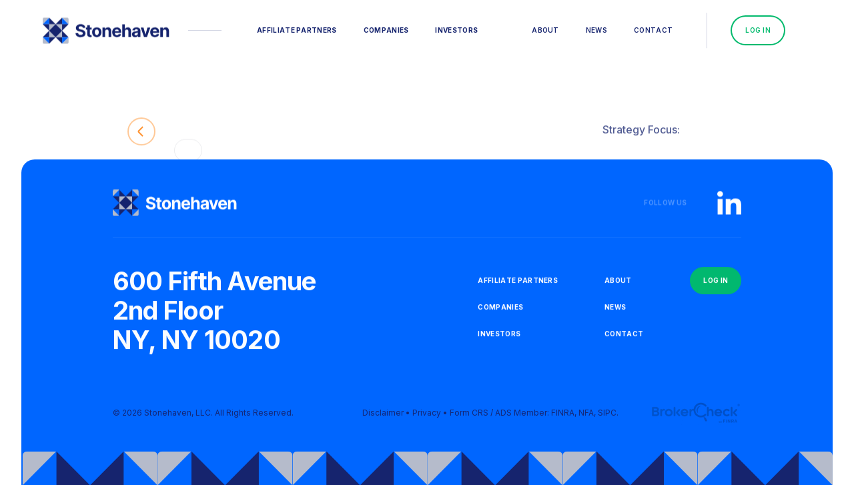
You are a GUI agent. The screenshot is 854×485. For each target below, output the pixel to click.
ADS (503, 416)
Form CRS (469, 416)
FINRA (562, 416)
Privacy (426, 416)
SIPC (607, 416)
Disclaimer (383, 416)
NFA (586, 416)
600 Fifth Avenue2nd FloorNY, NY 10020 (214, 313)
